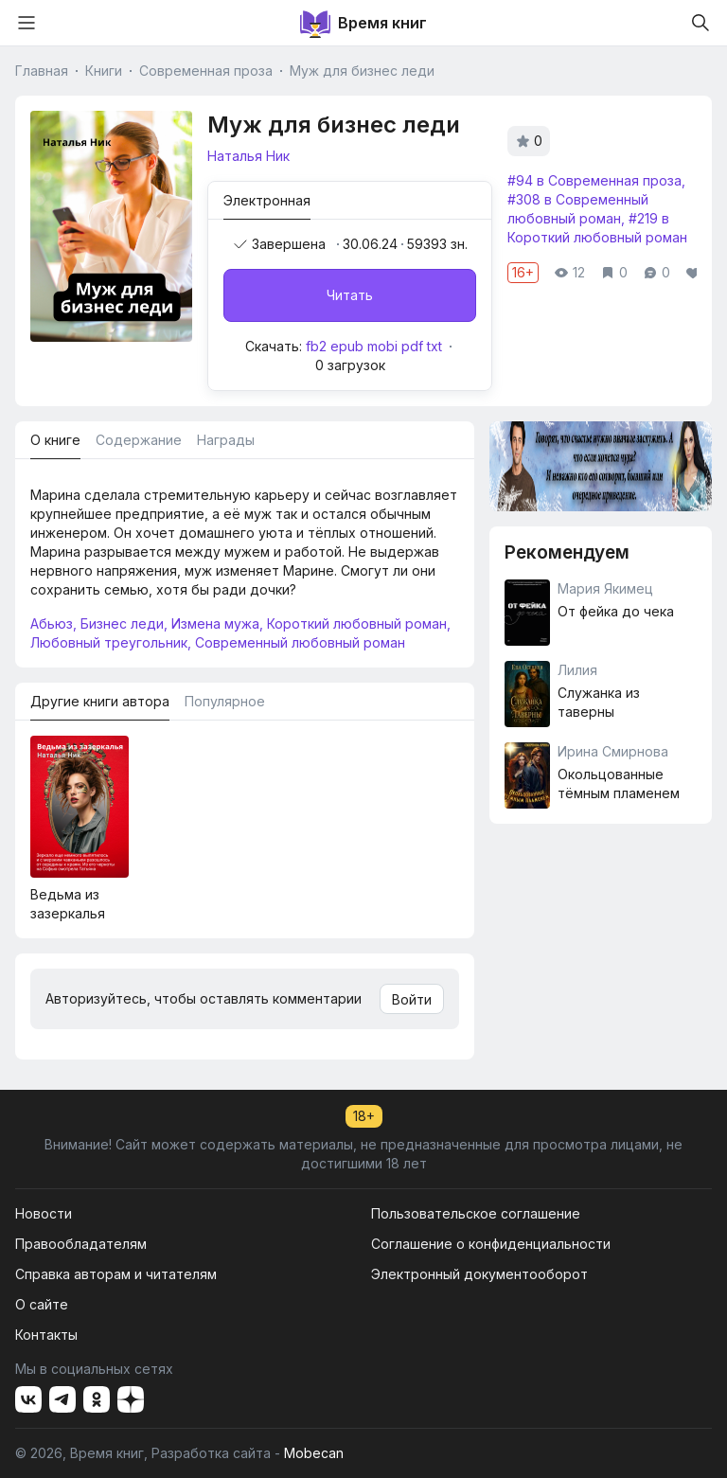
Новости (43, 1213)
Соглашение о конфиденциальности (491, 1244)
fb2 (316, 346)
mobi (382, 346)
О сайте (41, 1304)
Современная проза (206, 70)
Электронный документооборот (479, 1274)
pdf (412, 346)
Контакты (46, 1335)
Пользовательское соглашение (475, 1213)
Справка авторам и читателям (116, 1274)
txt (434, 346)
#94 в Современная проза (594, 180)
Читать (350, 295)
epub (347, 346)
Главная (41, 70)
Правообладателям (81, 1244)
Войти (412, 999)
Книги (103, 70)
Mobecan (314, 1453)
